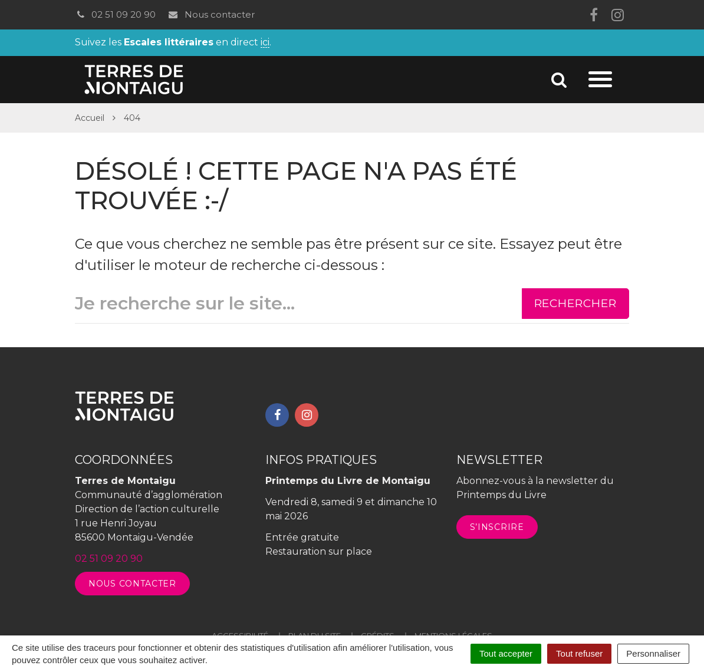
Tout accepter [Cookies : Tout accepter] (505, 653)
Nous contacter (210, 14)
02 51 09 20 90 (115, 14)
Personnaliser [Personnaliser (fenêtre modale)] (653, 653)
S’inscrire (497, 527)
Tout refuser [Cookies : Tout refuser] (579, 653)
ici (265, 43)
